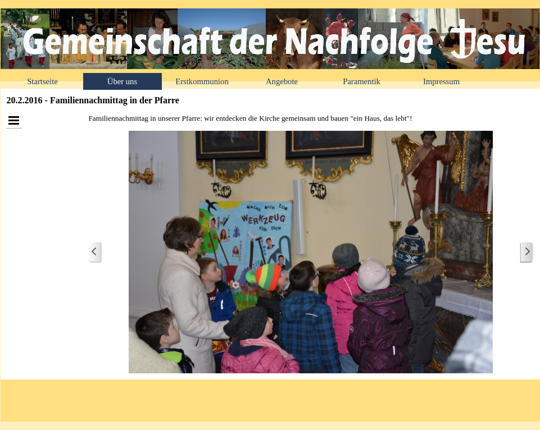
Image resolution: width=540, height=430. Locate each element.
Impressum (441, 81)
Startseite (42, 81)
